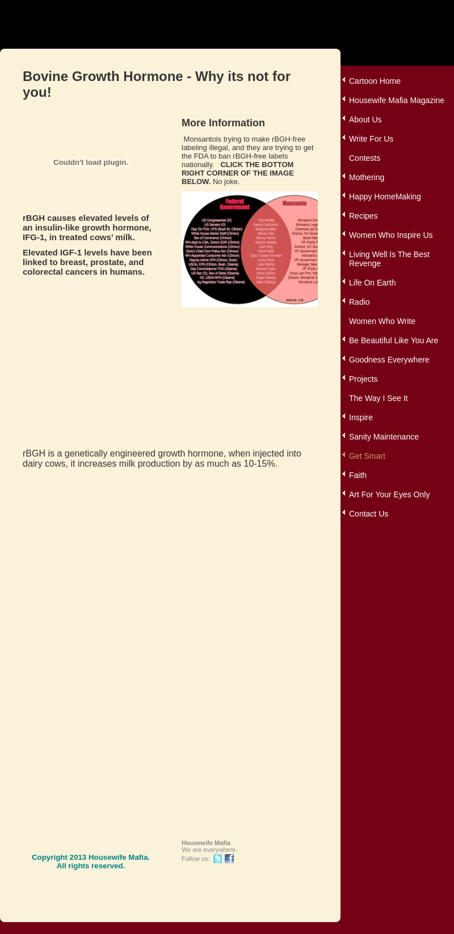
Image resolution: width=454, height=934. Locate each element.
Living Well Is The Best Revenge (389, 259)
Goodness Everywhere (389, 359)
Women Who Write (382, 321)
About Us (365, 119)
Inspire (361, 417)
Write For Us (371, 138)
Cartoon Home (375, 81)
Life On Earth (372, 282)
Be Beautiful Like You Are (393, 340)
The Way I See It (378, 398)
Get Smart (367, 455)
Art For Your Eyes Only (389, 494)
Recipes (363, 215)
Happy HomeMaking (385, 196)
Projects (363, 378)
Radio (359, 301)
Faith (358, 475)
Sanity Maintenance (384, 436)
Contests (364, 158)
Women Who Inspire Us (391, 235)
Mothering (366, 177)
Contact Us (368, 513)
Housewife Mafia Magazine (396, 100)
